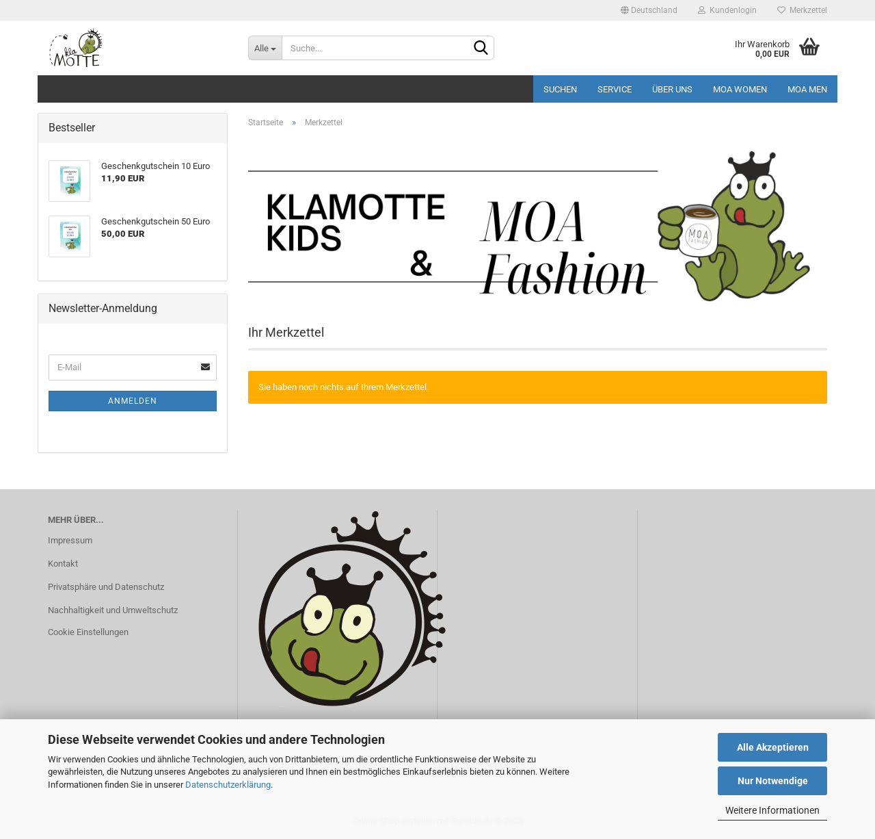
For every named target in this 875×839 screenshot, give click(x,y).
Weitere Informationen (772, 810)
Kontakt (63, 563)
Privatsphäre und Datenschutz (106, 587)
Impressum (70, 540)
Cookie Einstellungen (88, 632)
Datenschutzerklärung (228, 784)
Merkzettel (802, 10)
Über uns (672, 89)
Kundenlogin (727, 10)
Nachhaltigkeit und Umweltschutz (113, 610)
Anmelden (132, 401)
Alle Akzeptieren (773, 747)
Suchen (560, 89)
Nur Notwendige (773, 780)
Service (614, 89)
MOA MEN (807, 89)
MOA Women (740, 89)
